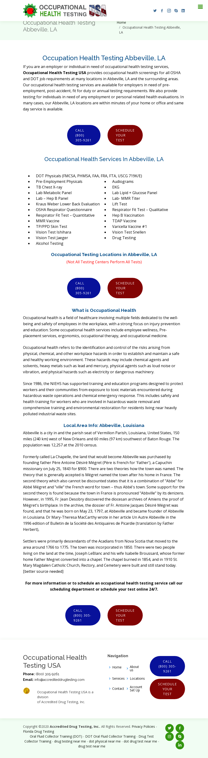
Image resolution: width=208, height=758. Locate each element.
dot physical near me (105, 741)
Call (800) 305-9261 (83, 135)
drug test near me (91, 746)
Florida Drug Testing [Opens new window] (38, 731)
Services (118, 678)
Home (121, 22)
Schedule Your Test (125, 135)
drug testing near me (70, 741)
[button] (154, 10)
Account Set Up (136, 688)
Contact (118, 688)
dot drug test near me (140, 741)
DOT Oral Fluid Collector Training (110, 736)
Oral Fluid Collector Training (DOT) (56, 736)
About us (134, 668)
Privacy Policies (143, 726)
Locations (137, 678)
